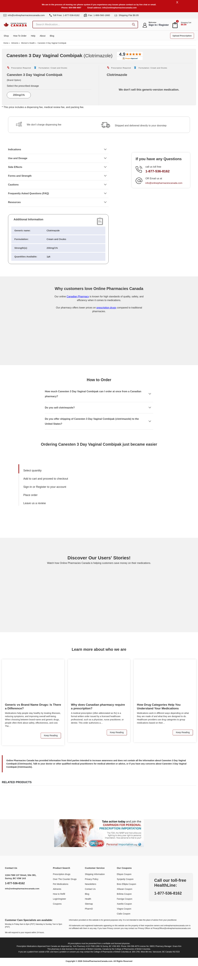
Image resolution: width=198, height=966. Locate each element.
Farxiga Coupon (124, 899)
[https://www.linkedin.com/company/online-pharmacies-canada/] (8, 896)
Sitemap (89, 904)
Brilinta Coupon (124, 894)
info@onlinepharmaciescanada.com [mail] (24, 15)
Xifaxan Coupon (124, 889)
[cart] (175, 25)
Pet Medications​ (60, 884)
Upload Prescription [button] (182, 36)
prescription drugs (106, 307)
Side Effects (15, 167)
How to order (19, 36)
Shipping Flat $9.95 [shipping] (126, 15)
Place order (30, 495)
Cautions (13, 184)
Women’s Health (28, 43)
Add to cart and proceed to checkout (45, 478)
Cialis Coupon (123, 914)
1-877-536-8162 (157, 171)
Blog (52, 36)
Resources (14, 202)
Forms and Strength (20, 176)
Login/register (59, 899)
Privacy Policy (91, 879)
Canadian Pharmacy (78, 296)
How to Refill (59, 894)
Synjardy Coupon (125, 879)
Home (5, 43)
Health (88, 899)
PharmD (89, 909)
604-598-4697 (75, 7)
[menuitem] (60, 471)
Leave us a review (34, 503)
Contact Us (90, 889)
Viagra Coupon (124, 909)
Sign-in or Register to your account (44, 487)
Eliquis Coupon (124, 874)
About (42, 36)
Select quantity (32, 470)
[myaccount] (145, 25)
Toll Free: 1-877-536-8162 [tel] (64, 15)
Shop (6, 36)
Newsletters (90, 884)
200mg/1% (19, 95)
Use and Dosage (17, 158)
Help (33, 36)
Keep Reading (51, 735)
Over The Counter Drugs (65, 879)
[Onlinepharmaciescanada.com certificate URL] (99, 352)
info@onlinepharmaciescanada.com (119, 7)
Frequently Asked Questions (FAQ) (28, 193)
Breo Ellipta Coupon (126, 884)
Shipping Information (95, 874)
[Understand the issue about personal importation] (99, 833)
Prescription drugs (61, 874)
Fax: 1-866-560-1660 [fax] (97, 15)
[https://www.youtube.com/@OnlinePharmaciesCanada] (15, 896)
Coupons (57, 904)
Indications (14, 149)
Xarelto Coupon (124, 904)
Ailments (14, 43)
